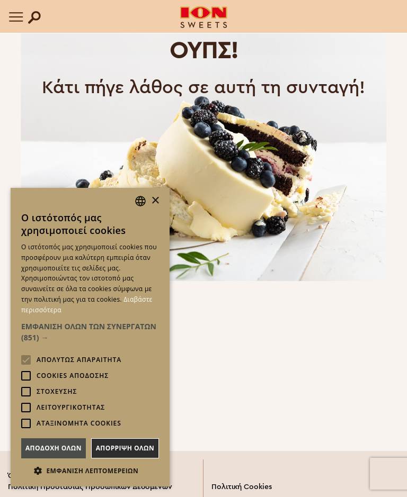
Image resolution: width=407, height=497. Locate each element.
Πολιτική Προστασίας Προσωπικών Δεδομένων (90, 487)
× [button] (155, 201)
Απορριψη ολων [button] (125, 448)
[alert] (90, 337)
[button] (90, 332)
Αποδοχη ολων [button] (53, 448)
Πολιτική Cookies (241, 487)
